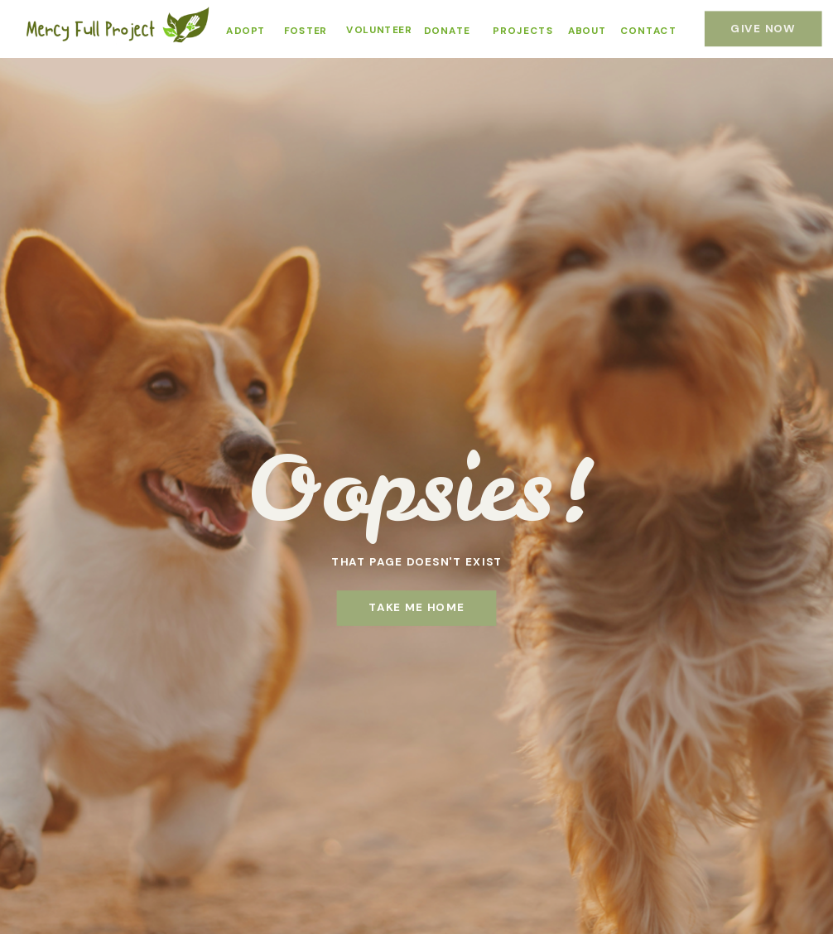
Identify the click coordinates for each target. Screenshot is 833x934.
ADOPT (245, 30)
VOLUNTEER (379, 30)
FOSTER (305, 30)
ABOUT (587, 30)
